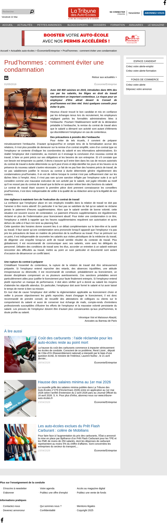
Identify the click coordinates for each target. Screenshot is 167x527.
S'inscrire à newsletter (15, 488)
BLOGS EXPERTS (77, 25)
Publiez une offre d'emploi (54, 492)
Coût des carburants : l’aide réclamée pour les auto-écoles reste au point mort (75, 340)
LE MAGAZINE (156, 25)
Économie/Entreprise (105, 362)
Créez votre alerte (135, 84)
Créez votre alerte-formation (141, 70)
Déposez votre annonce (139, 88)
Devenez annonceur (14, 510)
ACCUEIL (7, 25)
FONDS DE (145, 79)
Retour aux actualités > (104, 77)
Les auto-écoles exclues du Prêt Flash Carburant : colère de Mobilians (69, 428)
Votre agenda (47, 488)
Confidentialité (47, 510)
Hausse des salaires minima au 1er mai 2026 (74, 382)
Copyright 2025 (85, 510)
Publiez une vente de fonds (91, 492)
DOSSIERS (99, 25)
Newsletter (134, 13)
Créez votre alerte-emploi (140, 66)
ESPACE (145, 60)
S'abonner (8, 492)
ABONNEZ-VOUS (154, 13)
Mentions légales (86, 506)
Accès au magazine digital (91, 488)
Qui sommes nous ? (51, 506)
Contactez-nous (11, 506)
